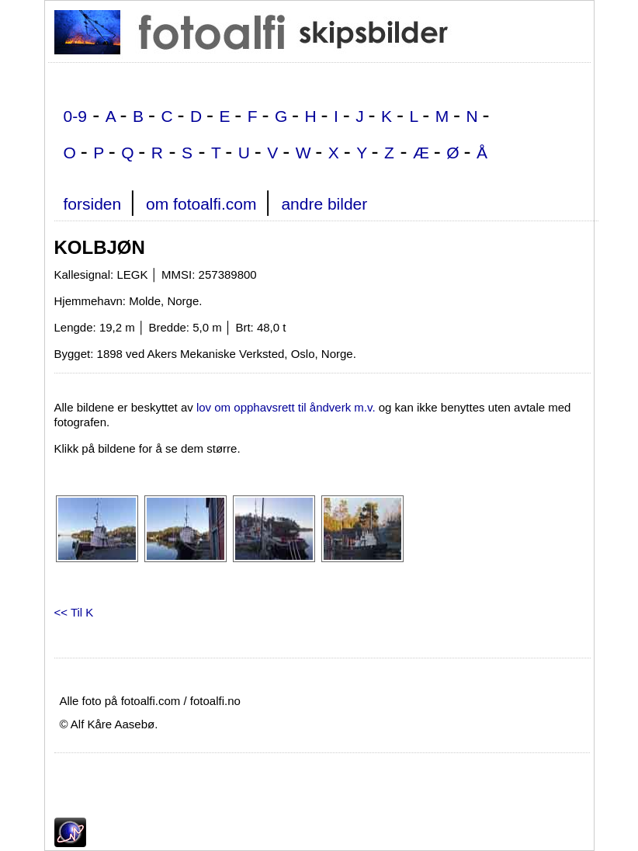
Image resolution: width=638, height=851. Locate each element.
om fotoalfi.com (201, 204)
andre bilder (324, 204)
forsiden (93, 204)
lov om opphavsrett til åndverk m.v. (286, 407)
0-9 (75, 116)
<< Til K (74, 612)
